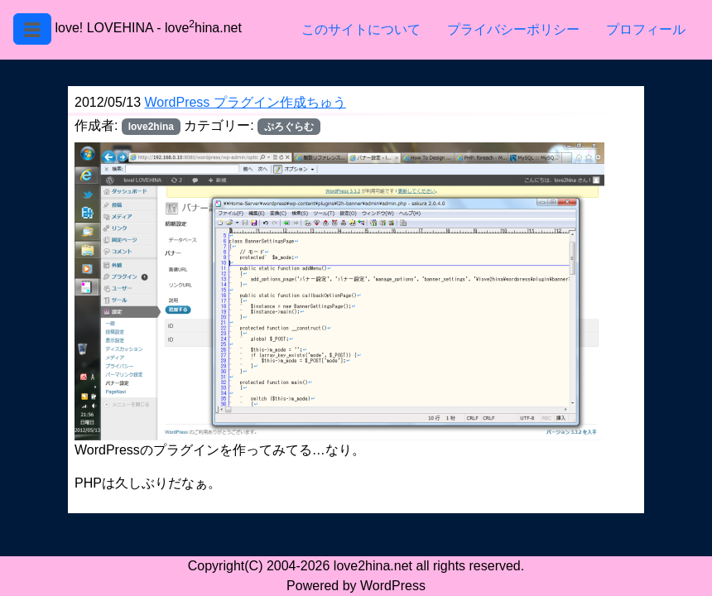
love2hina (151, 126)
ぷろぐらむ (289, 126)
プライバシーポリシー (513, 29)
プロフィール (646, 29)
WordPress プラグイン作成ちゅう (245, 102)
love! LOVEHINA (103, 28)
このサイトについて (361, 29)
